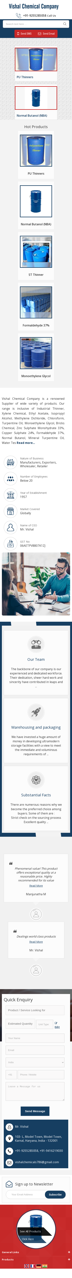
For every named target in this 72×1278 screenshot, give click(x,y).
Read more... (26, 443)
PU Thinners (25, 77)
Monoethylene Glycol (36, 376)
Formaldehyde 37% (36, 325)
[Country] (35, 1062)
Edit (57, 1025)
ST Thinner (36, 275)
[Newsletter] (36, 1194)
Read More (36, 885)
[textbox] (44, 1024)
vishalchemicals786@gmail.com (37, 1162)
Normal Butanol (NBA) (32, 116)
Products (8, 1259)
